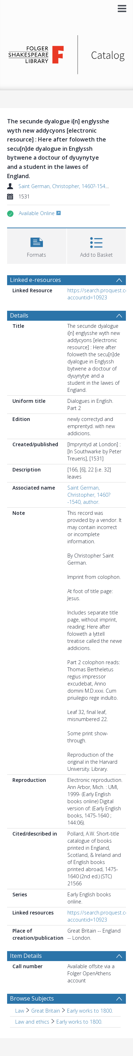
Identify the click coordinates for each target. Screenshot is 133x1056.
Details (19, 315)
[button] (36, 245)
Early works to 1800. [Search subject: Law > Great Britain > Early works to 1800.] (90, 1010)
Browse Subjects (32, 998)
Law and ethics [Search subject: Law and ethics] (32, 1021)
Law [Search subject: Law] (19, 1010)
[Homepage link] (67, 52)
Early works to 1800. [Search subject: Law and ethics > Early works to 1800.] (79, 1021)
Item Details (26, 956)
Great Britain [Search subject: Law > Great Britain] (45, 1010)
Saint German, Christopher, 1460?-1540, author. (72, 186)
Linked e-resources (35, 280)
